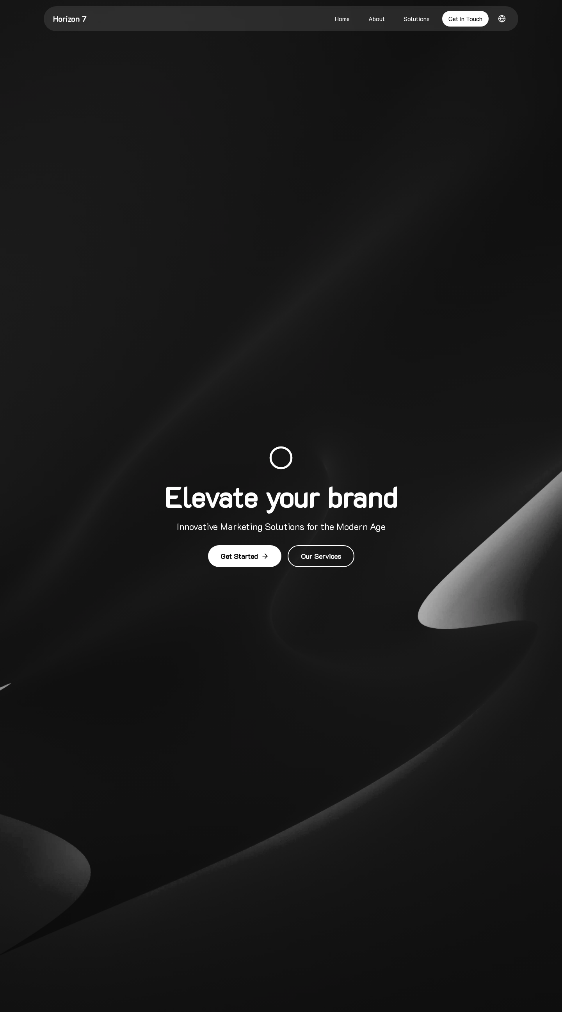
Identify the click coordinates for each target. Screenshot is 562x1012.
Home (342, 18)
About (376, 18)
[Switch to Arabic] (502, 19)
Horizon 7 (69, 19)
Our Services (321, 556)
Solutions (417, 18)
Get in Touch (465, 18)
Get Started (245, 556)
